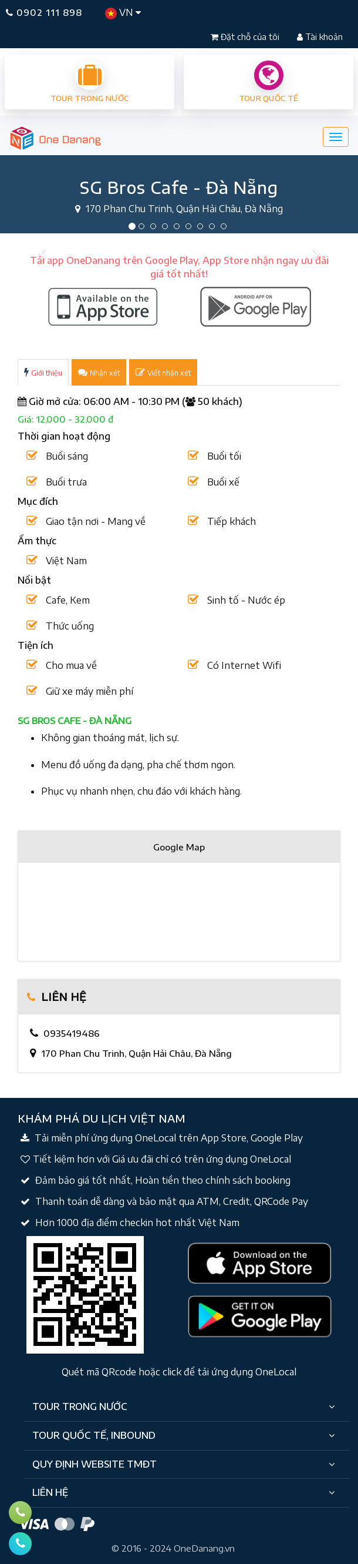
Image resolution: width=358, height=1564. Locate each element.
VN (123, 12)
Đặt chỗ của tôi (246, 37)
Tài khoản (320, 37)
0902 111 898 (44, 12)
